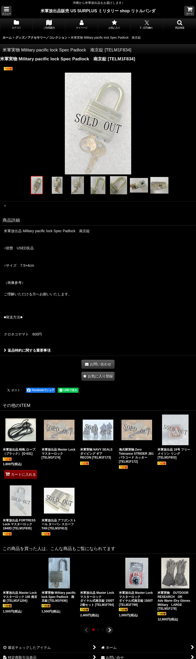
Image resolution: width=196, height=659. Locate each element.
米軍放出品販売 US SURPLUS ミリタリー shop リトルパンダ (98, 10)
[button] (6, 11)
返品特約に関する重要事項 (27, 350)
